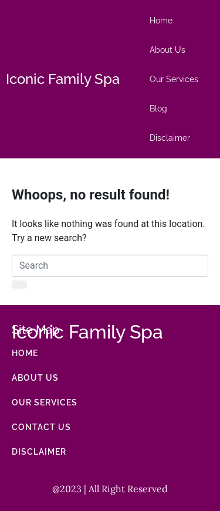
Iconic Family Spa (63, 78)
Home (161, 20)
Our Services (174, 79)
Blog (158, 108)
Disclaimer (170, 138)
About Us (167, 50)
